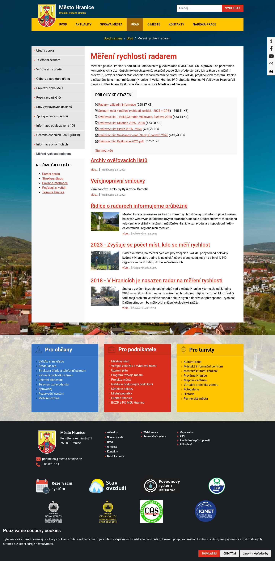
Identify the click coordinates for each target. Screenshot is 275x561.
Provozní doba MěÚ (48, 88)
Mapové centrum (195, 380)
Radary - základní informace (117, 104)
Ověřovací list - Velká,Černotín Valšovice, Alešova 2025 (135, 117)
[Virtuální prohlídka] (271, 71)
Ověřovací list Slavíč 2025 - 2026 (120, 129)
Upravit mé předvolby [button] (255, 553)
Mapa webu (186, 432)
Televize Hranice (53, 192)
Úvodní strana (113, 38)
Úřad (135, 24)
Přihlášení (186, 444)
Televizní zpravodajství (54, 384)
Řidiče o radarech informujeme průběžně (139, 206)
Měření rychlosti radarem (52, 154)
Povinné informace (55, 183)
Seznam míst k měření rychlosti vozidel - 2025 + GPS (133, 111)
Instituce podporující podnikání (132, 384)
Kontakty (176, 24)
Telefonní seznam (47, 60)
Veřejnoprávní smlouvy (118, 181)
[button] (232, 8)
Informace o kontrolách (51, 144)
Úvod (65, 24)
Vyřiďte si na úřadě (48, 69)
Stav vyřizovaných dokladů (53, 107)
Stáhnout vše (104, 150)
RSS (182, 436)
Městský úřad (120, 361)
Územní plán (119, 370)
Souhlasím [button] (209, 553)
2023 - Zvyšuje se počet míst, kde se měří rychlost (150, 245)
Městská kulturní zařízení (201, 371)
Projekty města (121, 379)
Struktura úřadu (52, 178)
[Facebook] (271, 48)
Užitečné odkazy (122, 389)
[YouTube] (271, 56)
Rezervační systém (51, 393)
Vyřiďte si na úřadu (51, 361)
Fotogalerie (191, 389)
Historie (189, 394)
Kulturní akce (192, 362)
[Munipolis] (271, 64)
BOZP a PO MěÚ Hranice (127, 402)
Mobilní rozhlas (49, 398)
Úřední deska (44, 50)
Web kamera (150, 432)
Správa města (111, 24)
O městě (153, 24)
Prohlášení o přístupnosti (195, 440)
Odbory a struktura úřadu (52, 79)
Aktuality (83, 24)
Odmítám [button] (229, 553)
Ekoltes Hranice (121, 398)
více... (95, 169)
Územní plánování (51, 380)
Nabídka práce (204, 24)
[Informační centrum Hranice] (271, 41)
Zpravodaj (45, 389)
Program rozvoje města (127, 375)
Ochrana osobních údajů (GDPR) (57, 135)
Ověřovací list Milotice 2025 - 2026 (121, 123)
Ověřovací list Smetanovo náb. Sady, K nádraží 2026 (133, 135)
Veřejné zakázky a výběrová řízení (133, 366)
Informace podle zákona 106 (54, 125)
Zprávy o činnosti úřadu (51, 116)
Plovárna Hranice (195, 375)
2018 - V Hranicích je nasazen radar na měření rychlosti (156, 280)
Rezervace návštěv (47, 97)
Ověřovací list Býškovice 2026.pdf (121, 141)
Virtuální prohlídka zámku (56, 375)
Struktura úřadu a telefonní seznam (62, 370)
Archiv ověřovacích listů (119, 160)
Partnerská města (196, 398)
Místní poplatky (121, 393)
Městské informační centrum (203, 366)
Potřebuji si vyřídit (54, 187)
